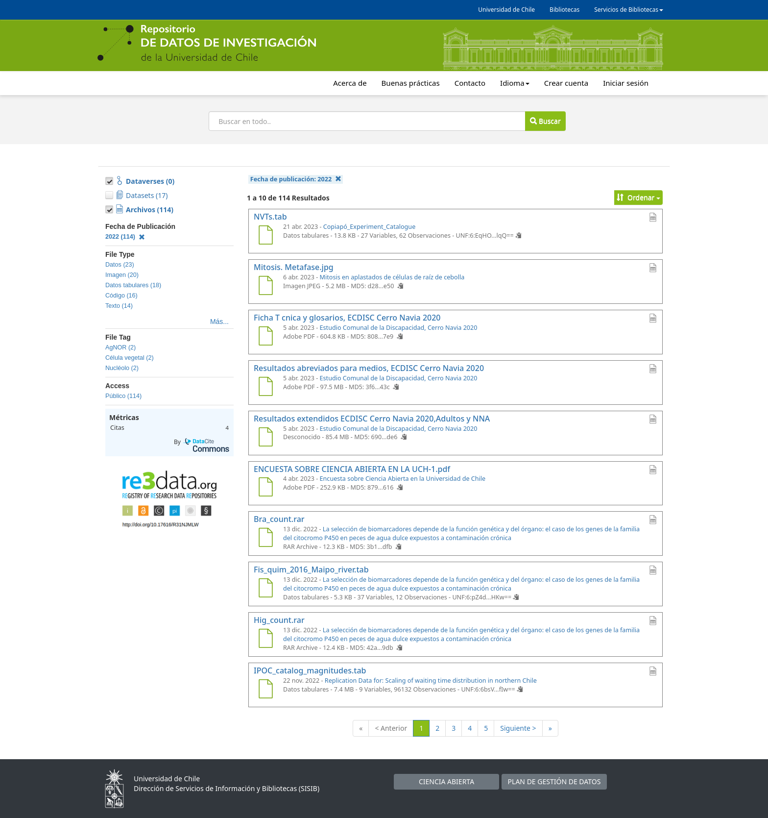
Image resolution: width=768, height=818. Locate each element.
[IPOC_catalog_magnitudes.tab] (265, 690)
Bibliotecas (564, 9)
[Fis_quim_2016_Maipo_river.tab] (265, 589)
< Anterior (391, 728)
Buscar (545, 120)
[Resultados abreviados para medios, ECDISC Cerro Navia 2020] (265, 387)
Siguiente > (518, 728)
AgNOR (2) (120, 347)
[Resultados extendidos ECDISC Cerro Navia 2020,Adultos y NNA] (265, 438)
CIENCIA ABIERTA (446, 781)
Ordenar (638, 197)
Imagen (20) (122, 275)
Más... (219, 321)
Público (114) (123, 396)
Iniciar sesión (625, 83)
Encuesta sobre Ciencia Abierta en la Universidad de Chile (403, 478)
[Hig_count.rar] (265, 639)
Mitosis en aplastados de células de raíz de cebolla (392, 277)
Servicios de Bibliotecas (628, 9)
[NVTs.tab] (265, 236)
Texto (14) (119, 305)
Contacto (470, 83)
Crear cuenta (566, 83)
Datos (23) (119, 264)
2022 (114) (125, 236)
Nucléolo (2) (122, 368)
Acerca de (349, 83)
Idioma (514, 83)
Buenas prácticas (411, 83)
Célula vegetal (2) (129, 357)
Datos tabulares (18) (133, 285)
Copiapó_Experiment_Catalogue (369, 227)
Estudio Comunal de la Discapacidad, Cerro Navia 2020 (399, 327)
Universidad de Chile (506, 9)
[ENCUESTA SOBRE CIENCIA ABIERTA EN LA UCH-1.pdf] (265, 488)
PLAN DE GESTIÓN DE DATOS (554, 781)
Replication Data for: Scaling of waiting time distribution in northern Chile (431, 680)
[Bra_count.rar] (265, 538)
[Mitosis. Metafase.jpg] (265, 286)
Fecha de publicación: (295, 179)
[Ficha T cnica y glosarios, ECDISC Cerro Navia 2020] (265, 337)
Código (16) (121, 295)
